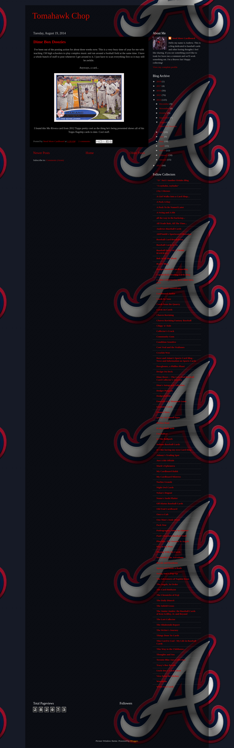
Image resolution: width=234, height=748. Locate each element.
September (164, 117)
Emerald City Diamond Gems (171, 401)
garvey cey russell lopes (168, 417)
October (163, 113)
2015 (159, 95)
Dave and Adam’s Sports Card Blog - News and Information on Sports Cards (176, 359)
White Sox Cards (165, 686)
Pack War (161, 525)
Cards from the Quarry (168, 304)
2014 (159, 100)
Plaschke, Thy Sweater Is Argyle (172, 541)
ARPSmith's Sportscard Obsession (173, 234)
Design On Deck (164, 371)
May (161, 141)
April (162, 146)
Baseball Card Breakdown (169, 239)
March (162, 150)
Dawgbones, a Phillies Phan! (170, 366)
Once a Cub (162, 514)
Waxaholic (161, 681)
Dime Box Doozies (49, 42)
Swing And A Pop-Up (167, 573)
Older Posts (137, 153)
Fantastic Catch (164, 406)
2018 (159, 81)
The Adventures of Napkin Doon (172, 579)
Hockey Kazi (162, 423)
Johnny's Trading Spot (167, 455)
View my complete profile (165, 67)
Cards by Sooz (163, 299)
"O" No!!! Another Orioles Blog (172, 180)
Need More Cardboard (183, 38)
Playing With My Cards (168, 552)
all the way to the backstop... (170, 218)
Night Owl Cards (165, 487)
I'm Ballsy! (161, 433)
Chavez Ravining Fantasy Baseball (173, 320)
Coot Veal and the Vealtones (170, 347)
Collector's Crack (165, 331)
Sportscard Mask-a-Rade (169, 568)
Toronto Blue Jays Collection (170, 659)
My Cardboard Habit (167, 471)
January (163, 159)
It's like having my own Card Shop (173, 449)
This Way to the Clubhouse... (170, 649)
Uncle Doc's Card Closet (168, 670)
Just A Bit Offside (165, 460)
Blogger (134, 741)
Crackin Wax (163, 352)
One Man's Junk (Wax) (168, 519)
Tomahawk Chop (61, 15)
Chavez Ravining (165, 315)
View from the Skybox (167, 676)
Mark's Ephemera (165, 466)
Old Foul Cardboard (166, 509)
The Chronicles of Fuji (167, 595)
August (163, 122)
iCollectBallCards (165, 428)
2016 (159, 90)
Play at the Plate (164, 546)
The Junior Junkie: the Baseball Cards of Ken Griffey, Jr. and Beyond (175, 612)
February (163, 155)
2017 (159, 86)
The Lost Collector (165, 619)
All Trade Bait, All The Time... (171, 223)
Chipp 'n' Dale (163, 325)
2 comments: (84, 141)
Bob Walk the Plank (166, 258)
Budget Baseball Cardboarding (172, 269)
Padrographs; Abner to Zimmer (172, 530)
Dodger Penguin (164, 390)
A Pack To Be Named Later (170, 207)
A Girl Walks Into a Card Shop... (172, 196)
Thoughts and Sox (165, 654)
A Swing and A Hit (165, 212)
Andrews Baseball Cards (168, 228)
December (164, 104)
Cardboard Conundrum (168, 288)
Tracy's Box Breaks (166, 665)
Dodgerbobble (163, 396)
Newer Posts (41, 153)
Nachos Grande (164, 482)
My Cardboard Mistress (168, 476)
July (161, 132)
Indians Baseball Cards (168, 444)
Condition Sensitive (166, 342)
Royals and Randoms (167, 562)
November (164, 108)
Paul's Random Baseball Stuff (171, 536)
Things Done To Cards (167, 635)
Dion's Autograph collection (170, 385)
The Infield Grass (165, 606)
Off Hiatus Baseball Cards (169, 503)
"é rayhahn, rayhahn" (167, 185)
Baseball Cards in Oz (167, 245)
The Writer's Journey (167, 630)
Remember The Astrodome (170, 557)
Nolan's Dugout (164, 492)
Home (90, 153)
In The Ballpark (164, 439)
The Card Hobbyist (166, 589)
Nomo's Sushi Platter (167, 498)
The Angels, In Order (167, 584)
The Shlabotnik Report (168, 624)
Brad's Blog (162, 263)
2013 (159, 165)
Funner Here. (163, 412)
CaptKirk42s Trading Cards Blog (173, 274)
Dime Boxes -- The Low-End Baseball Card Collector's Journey (175, 378)
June (161, 136)
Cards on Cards (164, 309)
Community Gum (165, 336)
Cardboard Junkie (165, 293)
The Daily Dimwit (165, 600)
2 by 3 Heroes (163, 191)
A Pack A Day (163, 202)
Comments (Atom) (55, 160)
